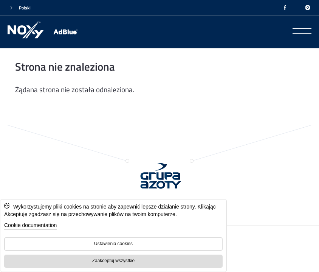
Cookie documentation (30, 225)
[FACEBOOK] (285, 7)
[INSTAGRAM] (307, 7)
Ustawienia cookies (113, 243)
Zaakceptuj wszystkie (113, 260)
